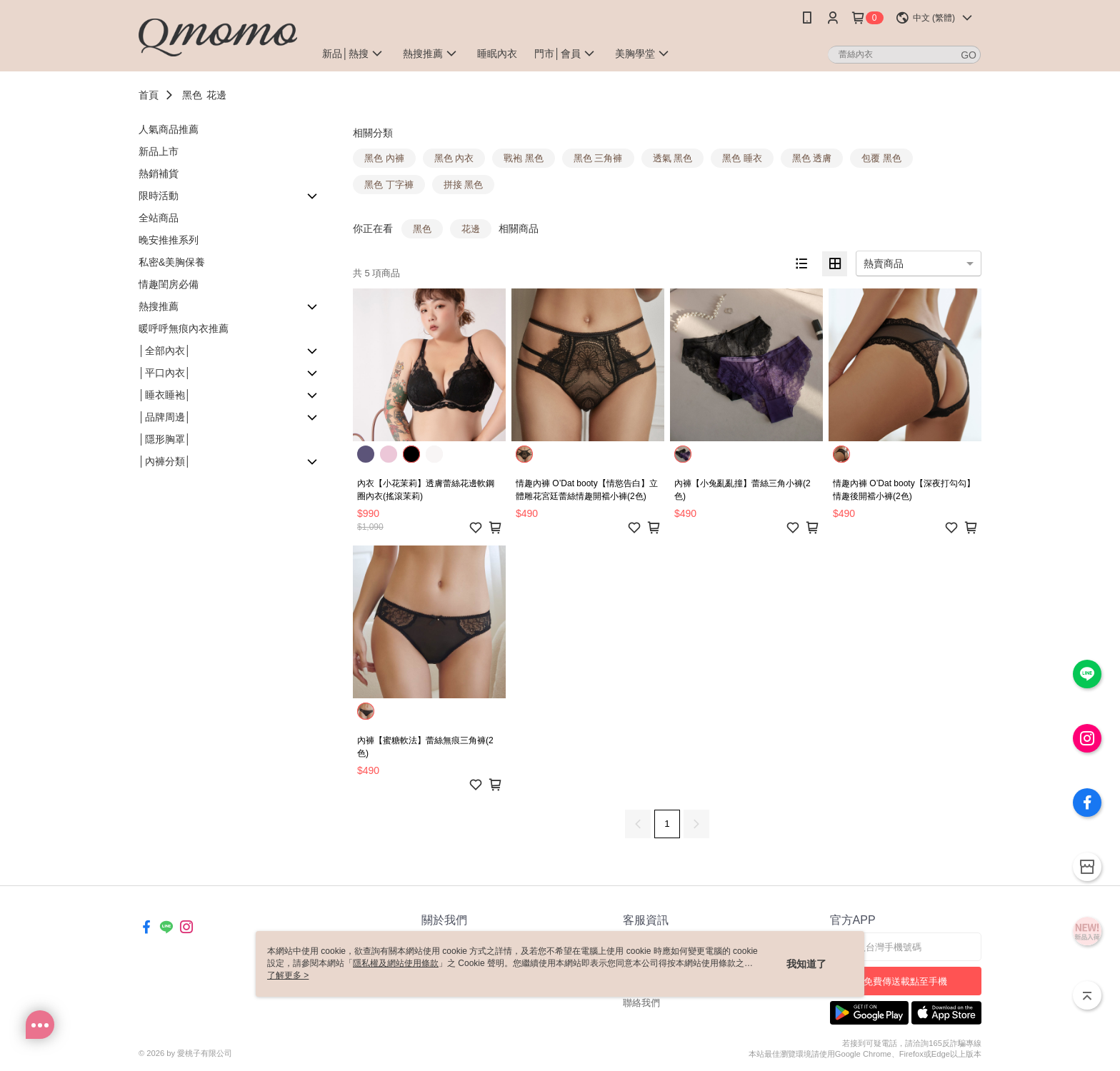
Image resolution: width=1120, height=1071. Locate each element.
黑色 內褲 (384, 158)
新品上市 (159, 151)
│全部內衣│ (165, 350)
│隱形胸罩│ (165, 439)
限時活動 (159, 195)
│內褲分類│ (165, 461)
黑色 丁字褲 (389, 184)
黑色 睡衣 (742, 158)
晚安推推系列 (169, 240)
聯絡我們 (641, 1002)
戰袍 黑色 (524, 158)
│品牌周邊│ (165, 417)
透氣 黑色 (673, 158)
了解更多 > (288, 975)
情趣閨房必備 (169, 284)
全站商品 (159, 217)
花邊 (216, 95)
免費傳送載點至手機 (905, 981)
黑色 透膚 (812, 158)
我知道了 (806, 964)
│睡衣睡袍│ (165, 395)
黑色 (192, 95)
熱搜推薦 (159, 306)
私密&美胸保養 (172, 262)
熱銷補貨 (159, 173)
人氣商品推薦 (169, 129)
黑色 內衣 (454, 158)
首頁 (149, 95)
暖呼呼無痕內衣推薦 (184, 328)
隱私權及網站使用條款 (396, 963)
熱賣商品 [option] (884, 263)
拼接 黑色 (464, 184)
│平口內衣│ (165, 372)
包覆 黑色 (881, 158)
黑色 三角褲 (598, 158)
